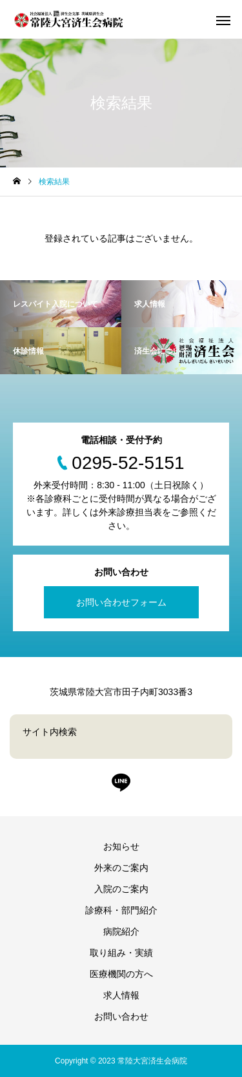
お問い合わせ (121, 1016)
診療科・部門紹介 (121, 910)
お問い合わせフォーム (121, 602)
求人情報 (121, 995)
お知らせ (121, 846)
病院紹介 (121, 931)
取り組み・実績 (121, 953)
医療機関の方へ (121, 974)
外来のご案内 (121, 868)
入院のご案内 (121, 889)
